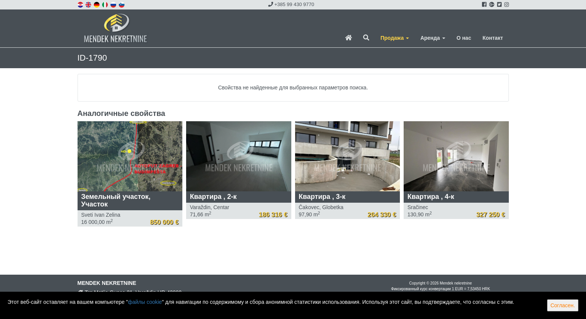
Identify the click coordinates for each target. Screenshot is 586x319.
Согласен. (562, 305)
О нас (464, 38)
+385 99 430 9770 (291, 4)
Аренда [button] (432, 38)
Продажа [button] (395, 38)
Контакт (492, 38)
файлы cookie (145, 302)
